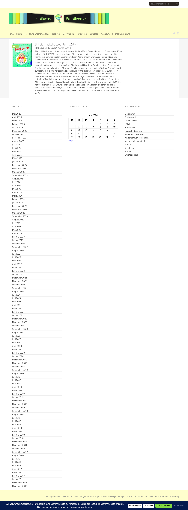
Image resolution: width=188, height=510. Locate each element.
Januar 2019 (18, 397)
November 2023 (19, 209)
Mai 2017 (16, 465)
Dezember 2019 (19, 359)
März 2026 (17, 120)
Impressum (105, 33)
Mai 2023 (16, 230)
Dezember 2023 (19, 206)
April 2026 (17, 117)
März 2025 (17, 158)
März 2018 (17, 431)
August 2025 (18, 141)
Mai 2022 (16, 260)
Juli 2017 (16, 458)
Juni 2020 (16, 339)
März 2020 (17, 349)
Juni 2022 (16, 257)
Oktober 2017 (18, 448)
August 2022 (18, 250)
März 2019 (17, 390)
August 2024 (18, 178)
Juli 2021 (16, 294)
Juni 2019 (16, 380)
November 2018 (19, 404)
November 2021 (19, 281)
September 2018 (20, 410)
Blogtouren (56, 33)
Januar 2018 (18, 438)
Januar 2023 (18, 240)
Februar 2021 (18, 311)
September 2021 (20, 288)
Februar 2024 (18, 199)
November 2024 (19, 168)
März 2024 (17, 195)
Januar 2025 (18, 161)
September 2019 (20, 370)
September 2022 (20, 247)
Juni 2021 (16, 298)
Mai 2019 (16, 383)
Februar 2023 (18, 236)
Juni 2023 (16, 226)
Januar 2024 (18, 202)
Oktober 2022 (18, 243)
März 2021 (17, 308)
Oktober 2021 (18, 284)
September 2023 (20, 216)
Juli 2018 (16, 417)
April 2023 (17, 233)
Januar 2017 (18, 479)
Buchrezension (131, 117)
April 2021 (17, 305)
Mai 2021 (16, 301)
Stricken (128, 151)
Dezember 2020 (19, 318)
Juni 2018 (16, 421)
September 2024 (20, 175)
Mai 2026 (16, 113)
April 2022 (17, 264)
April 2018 (17, 428)
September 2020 (20, 329)
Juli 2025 (16, 144)
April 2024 (17, 192)
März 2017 (17, 472)
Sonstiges (94, 33)
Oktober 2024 (18, 171)
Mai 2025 (16, 151)
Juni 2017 (16, 462)
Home (11, 33)
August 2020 (18, 332)
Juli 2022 (16, 253)
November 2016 (19, 486)
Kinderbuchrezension (46, 47)
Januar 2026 (18, 127)
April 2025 (17, 154)
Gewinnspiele (68, 33)
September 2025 (20, 137)
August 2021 (18, 291)
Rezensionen (21, 33)
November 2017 (19, 445)
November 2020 (19, 322)
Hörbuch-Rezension (134, 130)
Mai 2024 (16, 189)
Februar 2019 (18, 393)
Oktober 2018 (18, 407)
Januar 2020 (18, 356)
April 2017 (17, 469)
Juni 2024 (16, 185)
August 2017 (18, 455)
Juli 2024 (16, 182)
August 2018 (18, 414)
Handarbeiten (82, 33)
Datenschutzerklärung (121, 33)
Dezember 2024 (19, 165)
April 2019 (17, 387)
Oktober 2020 (18, 325)
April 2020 (17, 346)
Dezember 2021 (19, 277)
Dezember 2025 (19, 130)
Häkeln (128, 124)
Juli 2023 (16, 223)
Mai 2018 (16, 424)
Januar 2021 (18, 315)
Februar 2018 (18, 434)
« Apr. (71, 140)
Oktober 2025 (18, 134)
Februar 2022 (18, 270)
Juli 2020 (16, 335)
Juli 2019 (16, 376)
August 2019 (18, 373)
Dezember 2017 (19, 441)
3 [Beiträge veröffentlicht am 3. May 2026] (114, 123)
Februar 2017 (18, 475)
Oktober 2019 (18, 366)
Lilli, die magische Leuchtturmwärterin (57, 44)
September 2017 (20, 451)
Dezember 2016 (19, 482)
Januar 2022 (18, 274)
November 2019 (19, 363)
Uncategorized (131, 154)
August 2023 (18, 219)
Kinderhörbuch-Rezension (137, 137)
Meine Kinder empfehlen (39, 33)
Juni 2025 (16, 148)
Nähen (128, 144)
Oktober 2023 (18, 212)
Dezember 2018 (19, 400)
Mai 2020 (16, 342)
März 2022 (17, 267)
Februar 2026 (18, 124)
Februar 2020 (18, 352)
